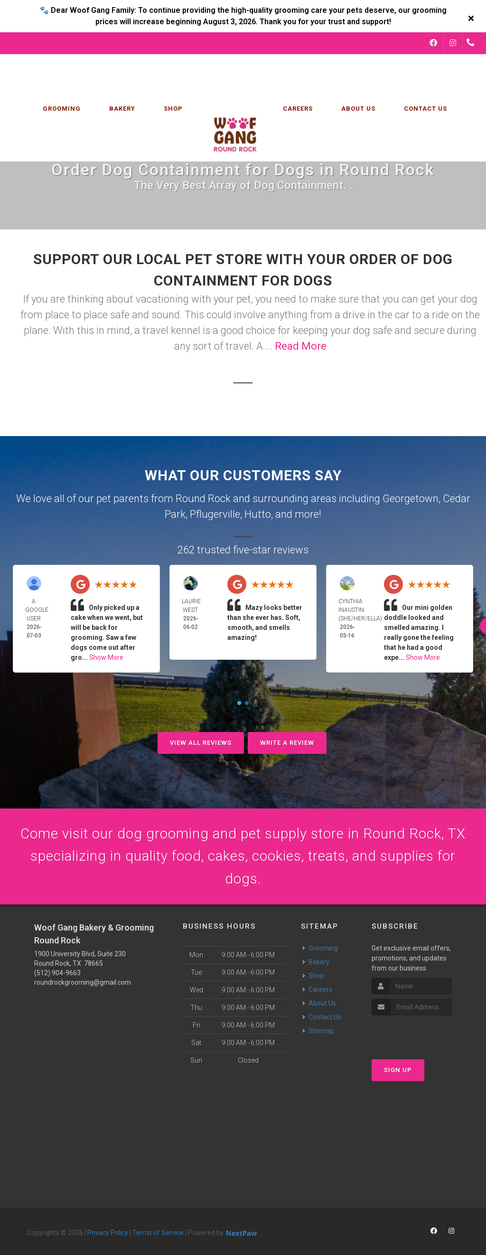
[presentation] (422, 1034)
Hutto (257, 514)
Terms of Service (158, 1233)
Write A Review (287, 742)
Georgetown (411, 498)
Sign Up (398, 1071)
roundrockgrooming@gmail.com (82, 983)
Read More (301, 346)
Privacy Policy (107, 1233)
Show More (106, 657)
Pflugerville (215, 514)
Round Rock (203, 498)
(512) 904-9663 (57, 974)
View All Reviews (201, 742)
